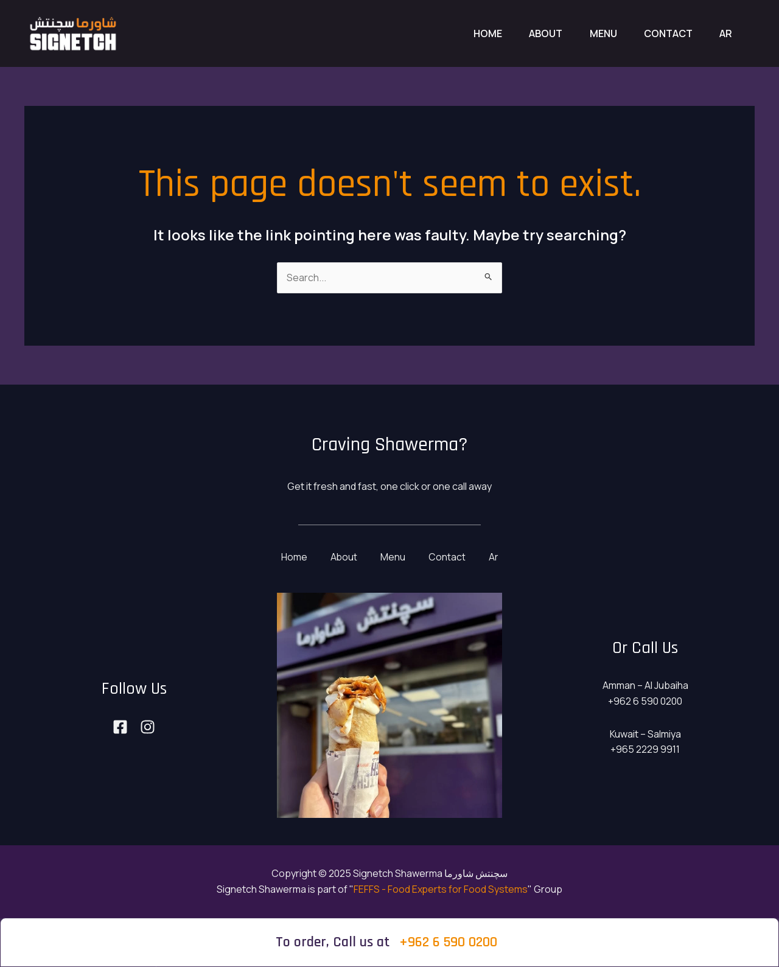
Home (472, 33)
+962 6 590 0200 (448, 942)
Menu (594, 33)
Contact (662, 33)
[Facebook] (120, 727)
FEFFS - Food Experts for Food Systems (441, 889)
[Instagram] (147, 727)
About (533, 33)
